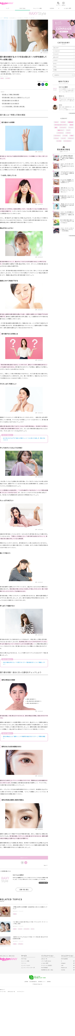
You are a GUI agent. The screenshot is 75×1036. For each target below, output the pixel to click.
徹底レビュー (60, 130)
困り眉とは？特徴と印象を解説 (10, 94)
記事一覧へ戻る (24, 889)
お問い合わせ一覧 (11, 991)
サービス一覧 (2, 991)
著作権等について (41, 981)
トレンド (20, 928)
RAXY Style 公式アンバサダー (61, 124)
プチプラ (68, 132)
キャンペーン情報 (37, 8)
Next (45, 865)
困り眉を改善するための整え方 (10, 100)
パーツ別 (65, 135)
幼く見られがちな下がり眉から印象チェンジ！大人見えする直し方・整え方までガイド (24, 439)
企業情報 (26, 981)
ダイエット (71, 138)
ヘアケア (55, 60)
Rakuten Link (64, 967)
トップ (7, 8)
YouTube (63, 969)
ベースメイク (56, 51)
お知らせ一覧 (44, 958)
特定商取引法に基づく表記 (47, 969)
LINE (62, 965)
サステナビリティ (20, 991)
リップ (68, 130)
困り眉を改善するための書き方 (10, 103)
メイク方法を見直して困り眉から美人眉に (13, 106)
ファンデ (63, 138)
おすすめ (63, 122)
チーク (32, 928)
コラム (54, 66)
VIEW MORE (71, 113)
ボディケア (55, 57)
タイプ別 (59, 141)
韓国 (56, 127)
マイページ (23, 963)
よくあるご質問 (67, 8)
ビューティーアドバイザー (27, 967)
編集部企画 (70, 122)
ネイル (54, 63)
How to (2, 78)
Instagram (63, 963)
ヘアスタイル (60, 132)
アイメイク (6, 76)
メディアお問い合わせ (46, 961)
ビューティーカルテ (25, 965)
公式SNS (52, 8)
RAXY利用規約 (44, 967)
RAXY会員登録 (64, 958)
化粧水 (71, 135)
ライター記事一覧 (43, 882)
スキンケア (55, 48)
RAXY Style (22, 8)
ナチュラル (20, 943)
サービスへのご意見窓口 (46, 965)
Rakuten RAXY (6, 3)
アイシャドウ (26, 928)
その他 (54, 70)
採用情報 (49, 981)
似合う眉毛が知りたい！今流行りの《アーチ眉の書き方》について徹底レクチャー (24, 663)
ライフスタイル (67, 141)
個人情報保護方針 (33, 981)
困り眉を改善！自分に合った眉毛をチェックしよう (16, 97)
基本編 (71, 124)
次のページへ (24, 858)
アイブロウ (8, 78)
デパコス (56, 138)
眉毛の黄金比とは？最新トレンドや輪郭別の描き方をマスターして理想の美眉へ (24, 737)
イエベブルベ (57, 135)
